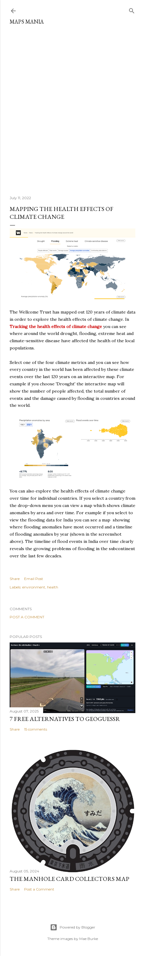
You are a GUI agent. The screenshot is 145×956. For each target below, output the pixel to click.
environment (33, 587)
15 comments (35, 729)
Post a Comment (27, 617)
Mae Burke (88, 938)
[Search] (131, 9)
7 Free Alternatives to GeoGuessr (65, 719)
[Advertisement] (72, 107)
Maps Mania (27, 21)
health (52, 587)
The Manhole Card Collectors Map (69, 879)
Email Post (33, 578)
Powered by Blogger (72, 927)
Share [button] (15, 578)
